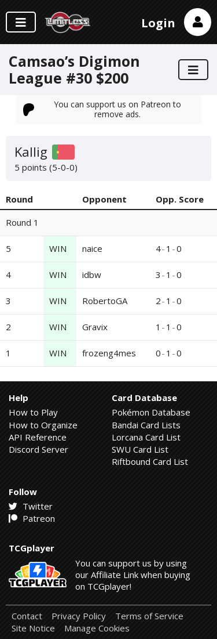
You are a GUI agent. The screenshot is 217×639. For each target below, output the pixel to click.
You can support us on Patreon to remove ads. (102, 109)
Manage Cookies (97, 628)
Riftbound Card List (150, 461)
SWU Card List (140, 449)
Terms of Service (149, 616)
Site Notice (33, 628)
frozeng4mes (109, 353)
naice (92, 248)
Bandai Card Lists (146, 425)
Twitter (31, 506)
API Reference (38, 437)
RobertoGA (104, 300)
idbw (91, 274)
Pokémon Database (151, 412)
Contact (27, 616)
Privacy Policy (79, 616)
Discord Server (38, 449)
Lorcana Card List (146, 437)
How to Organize (43, 425)
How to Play (33, 412)
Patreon (32, 518)
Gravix (95, 327)
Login (158, 23)
